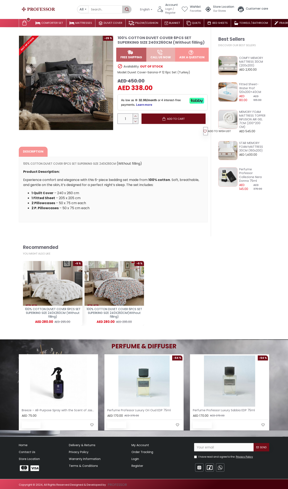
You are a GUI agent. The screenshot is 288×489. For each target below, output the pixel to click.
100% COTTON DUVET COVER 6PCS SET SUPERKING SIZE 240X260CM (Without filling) (53, 313)
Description (33, 153)
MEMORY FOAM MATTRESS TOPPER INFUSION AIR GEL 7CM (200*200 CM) (252, 119)
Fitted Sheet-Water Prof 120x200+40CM (250, 88)
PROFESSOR (117, 484)
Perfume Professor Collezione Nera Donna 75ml (250, 175)
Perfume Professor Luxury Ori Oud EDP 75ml (139, 410)
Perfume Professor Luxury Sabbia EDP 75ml (224, 410)
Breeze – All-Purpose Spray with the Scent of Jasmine (59, 410)
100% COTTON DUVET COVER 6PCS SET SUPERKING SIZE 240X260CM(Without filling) (114, 313)
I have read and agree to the (224, 457)
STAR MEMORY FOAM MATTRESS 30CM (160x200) (251, 147)
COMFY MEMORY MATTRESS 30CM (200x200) (251, 61)
